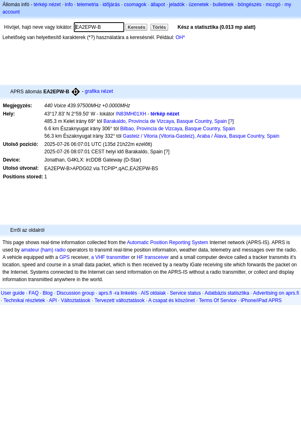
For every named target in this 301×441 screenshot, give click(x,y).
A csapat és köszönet (171, 300)
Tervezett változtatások (119, 300)
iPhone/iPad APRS (261, 300)
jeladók (177, 4)
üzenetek (199, 4)
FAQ (34, 293)
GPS (64, 257)
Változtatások (76, 300)
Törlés (159, 27)
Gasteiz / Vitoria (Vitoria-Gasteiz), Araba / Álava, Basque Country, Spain (201, 136)
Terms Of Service (218, 300)
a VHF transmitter (110, 257)
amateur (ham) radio (43, 250)
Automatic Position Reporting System (167, 242)
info (69, 4)
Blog (47, 293)
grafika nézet (99, 91)
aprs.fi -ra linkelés (117, 293)
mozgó (273, 4)
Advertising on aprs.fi (276, 293)
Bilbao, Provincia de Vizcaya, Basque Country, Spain (177, 129)
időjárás (111, 4)
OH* (180, 37)
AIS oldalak (153, 293)
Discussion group (75, 293)
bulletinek (223, 4)
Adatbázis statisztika (227, 293)
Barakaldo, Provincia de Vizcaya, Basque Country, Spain (165, 121)
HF (140, 257)
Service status (185, 293)
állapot (157, 4)
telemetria (87, 4)
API (53, 300)
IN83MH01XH (131, 114)
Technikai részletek (24, 300)
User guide (13, 293)
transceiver (157, 257)
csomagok (135, 4)
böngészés (250, 4)
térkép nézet (47, 4)
